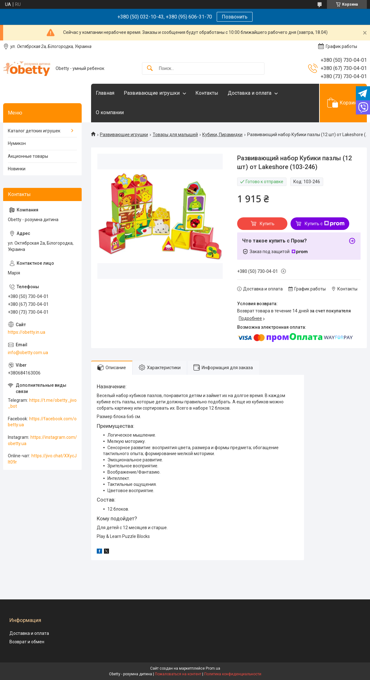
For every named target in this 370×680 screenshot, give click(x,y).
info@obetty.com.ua (28, 352)
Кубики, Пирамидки (222, 134)
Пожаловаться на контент (178, 674)
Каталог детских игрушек (34, 130)
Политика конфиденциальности (232, 674)
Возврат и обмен (26, 641)
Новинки (16, 168)
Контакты (206, 93)
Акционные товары (28, 156)
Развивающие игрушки (152, 93)
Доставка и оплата (249, 93)
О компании (110, 112)
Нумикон (17, 143)
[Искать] (149, 68)
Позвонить (235, 17)
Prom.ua (213, 668)
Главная (105, 93)
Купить (267, 223)
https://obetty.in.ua (26, 332)
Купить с (325, 223)
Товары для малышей (175, 134)
